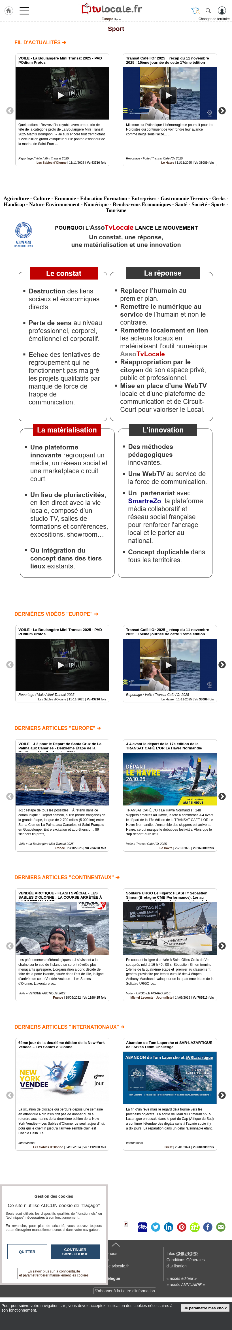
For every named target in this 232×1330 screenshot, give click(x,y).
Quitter (27, 1252)
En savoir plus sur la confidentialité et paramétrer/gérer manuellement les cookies (54, 1273)
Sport (116, 28)
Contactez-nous (103, 1289)
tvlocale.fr (20, 1291)
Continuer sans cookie (75, 1252)
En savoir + (99, 1295)
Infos (182, 1289)
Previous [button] (10, 110)
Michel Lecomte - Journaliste (152, 997)
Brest (169, 1147)
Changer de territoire (214, 19)
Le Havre (167, 162)
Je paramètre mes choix (205, 1308)
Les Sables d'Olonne (52, 162)
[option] (62, 110)
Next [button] (222, 110)
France (60, 848)
